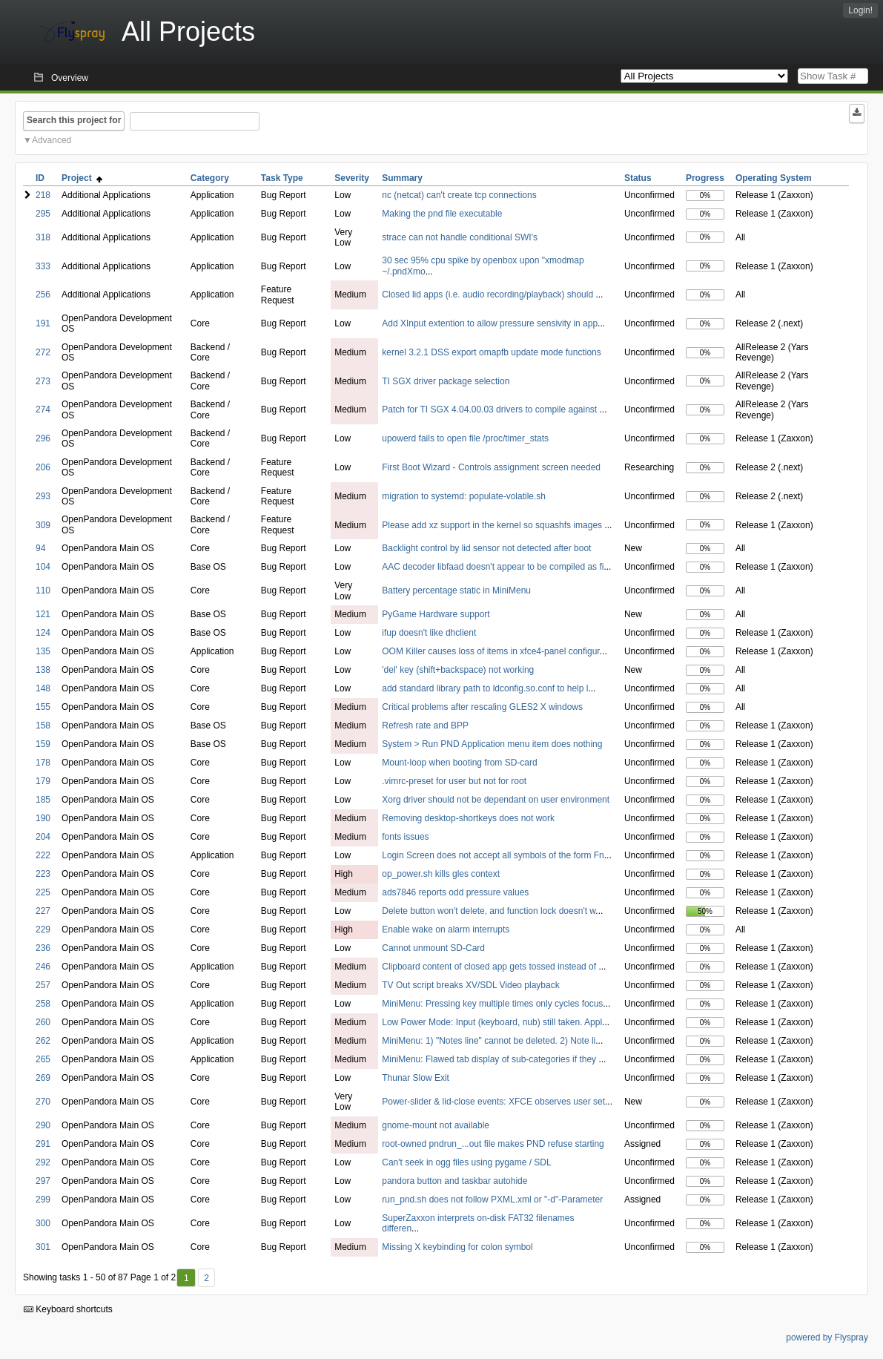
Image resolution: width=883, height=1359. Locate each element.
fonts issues (405, 837)
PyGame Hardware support (435, 614)
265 (43, 1059)
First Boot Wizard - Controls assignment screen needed (491, 467)
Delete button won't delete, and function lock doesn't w (488, 911)
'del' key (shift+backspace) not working (458, 670)
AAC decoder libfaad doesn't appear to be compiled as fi (492, 567)
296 (43, 438)
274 (43, 409)
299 (43, 1199)
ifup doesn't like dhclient (429, 633)
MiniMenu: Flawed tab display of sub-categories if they (490, 1059)
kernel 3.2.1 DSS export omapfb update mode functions (491, 352)
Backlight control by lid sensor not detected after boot (486, 548)
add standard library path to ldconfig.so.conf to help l (485, 688)
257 (43, 985)
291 (43, 1144)
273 (43, 381)
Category (210, 178)
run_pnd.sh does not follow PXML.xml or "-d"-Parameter (492, 1199)
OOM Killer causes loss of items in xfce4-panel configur (490, 651)
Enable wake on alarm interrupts (445, 929)
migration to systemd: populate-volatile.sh (464, 496)
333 (43, 266)
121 (43, 614)
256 (43, 294)
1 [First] (186, 1278)
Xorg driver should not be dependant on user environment (495, 799)
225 (43, 892)
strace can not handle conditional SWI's (460, 237)
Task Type (282, 178)
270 (43, 1101)
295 (43, 213)
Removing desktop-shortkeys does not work (468, 818)
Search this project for (74, 120)
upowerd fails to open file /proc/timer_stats (465, 438)
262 (43, 1041)
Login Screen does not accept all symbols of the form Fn (493, 855)
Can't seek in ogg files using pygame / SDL (466, 1162)
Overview (69, 78)
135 (43, 651)
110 (43, 590)
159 (43, 744)
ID (40, 178)
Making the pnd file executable (442, 213)
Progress (705, 178)
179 (43, 781)
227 (43, 911)
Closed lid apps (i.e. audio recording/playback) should (488, 294)
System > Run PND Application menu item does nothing (492, 744)
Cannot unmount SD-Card (433, 948)
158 (43, 725)
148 (43, 688)
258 (43, 1003)
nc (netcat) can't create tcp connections (459, 195)
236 (43, 948)
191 (43, 323)
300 (43, 1223)
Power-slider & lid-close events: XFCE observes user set (493, 1101)
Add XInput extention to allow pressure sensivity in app (490, 323)
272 (43, 352)
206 (43, 467)
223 (43, 874)
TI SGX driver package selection (445, 381)
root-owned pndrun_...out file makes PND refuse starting (492, 1144)
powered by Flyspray (827, 1337)
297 (43, 1181)
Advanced (51, 140)
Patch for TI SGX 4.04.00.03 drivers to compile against (490, 409)
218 (43, 195)
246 (43, 966)
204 (43, 837)
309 (43, 525)
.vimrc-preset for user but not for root (454, 781)
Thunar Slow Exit (415, 1078)
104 (43, 567)
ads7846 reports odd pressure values (455, 892)
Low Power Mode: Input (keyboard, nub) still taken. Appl (492, 1022)
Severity (351, 178)
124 (43, 633)
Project (82, 178)
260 (43, 1022)
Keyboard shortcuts (68, 1309)
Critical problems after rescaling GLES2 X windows (482, 707)
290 (43, 1125)
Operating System (773, 178)
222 (43, 855)
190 (43, 818)
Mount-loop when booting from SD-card (459, 762)
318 (43, 237)
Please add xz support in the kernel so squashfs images (493, 525)
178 (43, 762)
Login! (860, 10)
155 (43, 707)
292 (43, 1162)
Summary (402, 178)
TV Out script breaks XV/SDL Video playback (470, 985)
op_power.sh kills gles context (441, 874)
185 (43, 799)
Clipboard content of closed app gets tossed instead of (490, 966)
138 (43, 670)
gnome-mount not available (435, 1125)
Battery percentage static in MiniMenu (456, 590)
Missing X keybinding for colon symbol (457, 1247)
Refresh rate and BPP (425, 725)
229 (43, 929)
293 (43, 496)
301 (43, 1247)
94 (40, 548)
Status (638, 178)
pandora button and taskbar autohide (454, 1181)
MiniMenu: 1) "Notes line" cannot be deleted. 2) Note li (488, 1041)
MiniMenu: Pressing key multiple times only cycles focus (492, 1003)
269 (43, 1078)
